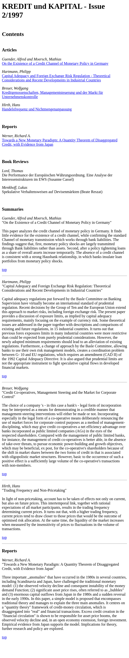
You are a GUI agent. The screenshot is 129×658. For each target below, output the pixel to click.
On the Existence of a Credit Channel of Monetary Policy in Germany (55, 63)
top (4, 270)
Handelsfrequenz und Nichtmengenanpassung (37, 109)
